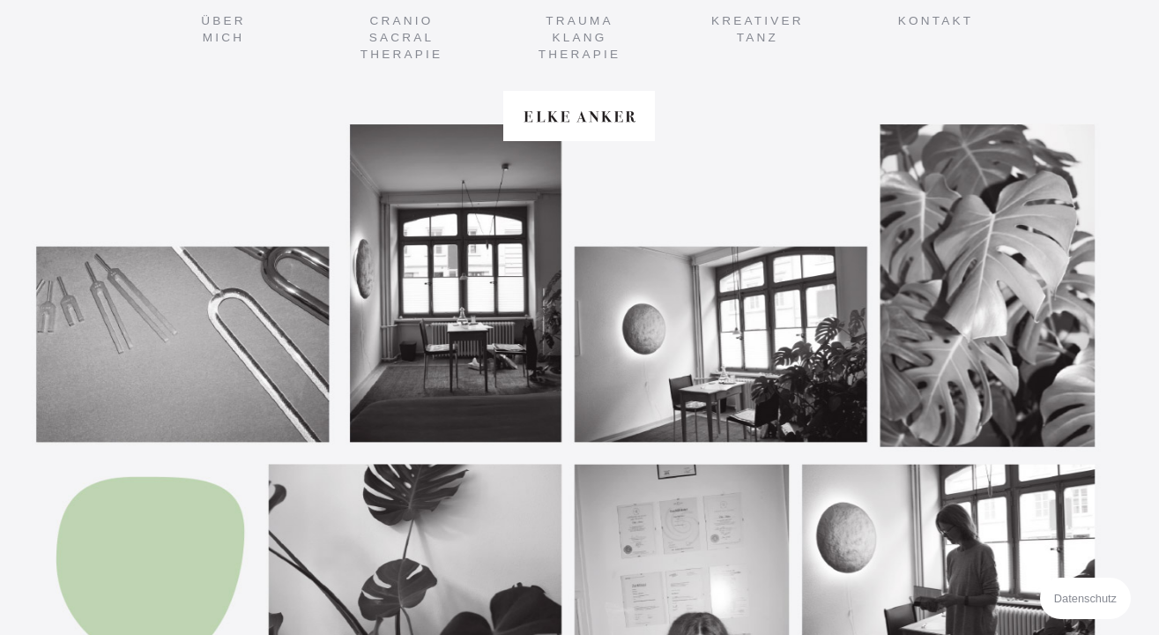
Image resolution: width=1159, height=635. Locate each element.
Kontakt (936, 20)
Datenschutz (1085, 598)
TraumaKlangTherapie (580, 37)
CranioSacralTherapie (401, 37)
